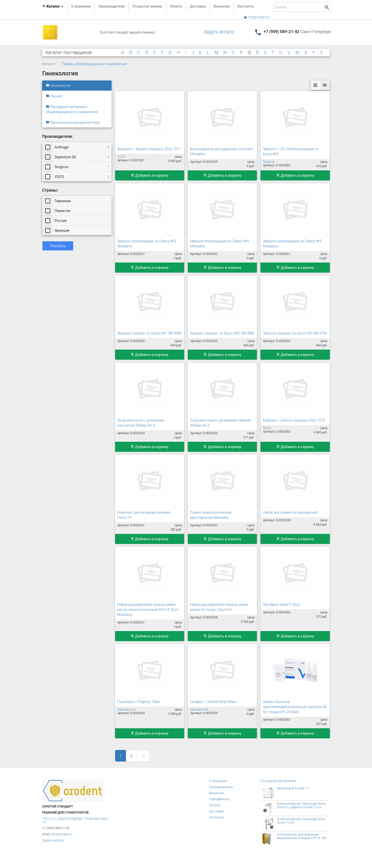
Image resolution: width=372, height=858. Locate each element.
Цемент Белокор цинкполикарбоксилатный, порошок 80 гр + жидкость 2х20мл (295, 707)
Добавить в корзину (150, 175)
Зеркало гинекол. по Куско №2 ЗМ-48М (222, 333)
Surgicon (78, 166)
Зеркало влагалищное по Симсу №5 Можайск (292, 243)
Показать (58, 246)
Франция (57, 230)
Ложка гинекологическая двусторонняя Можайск (210, 514)
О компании (81, 6)
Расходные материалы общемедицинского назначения (72, 109)
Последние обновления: (279, 781)
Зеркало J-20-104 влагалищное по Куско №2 (290, 151)
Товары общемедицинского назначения (94, 64)
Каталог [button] (52, 6)
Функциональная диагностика (72, 122)
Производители (112, 6)
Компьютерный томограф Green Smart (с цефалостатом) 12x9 (301, 805)
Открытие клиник (147, 6)
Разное (54, 96)
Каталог (48, 64)
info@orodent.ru (257, 17)
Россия (56, 220)
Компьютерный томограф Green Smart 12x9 (301, 820)
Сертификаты (219, 799)
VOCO (78, 176)
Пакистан (58, 210)
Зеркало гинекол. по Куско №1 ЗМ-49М (149, 333)
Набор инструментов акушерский (290, 512)
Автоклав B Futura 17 (293, 788)
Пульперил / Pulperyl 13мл (138, 702)
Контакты (245, 6)
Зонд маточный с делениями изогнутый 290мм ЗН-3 (141, 422)
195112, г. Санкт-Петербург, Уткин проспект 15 (75, 820)
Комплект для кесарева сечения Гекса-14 (143, 514)
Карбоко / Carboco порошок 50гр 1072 (294, 420)
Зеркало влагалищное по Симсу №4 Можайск (219, 243)
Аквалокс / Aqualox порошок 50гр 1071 (149, 149)
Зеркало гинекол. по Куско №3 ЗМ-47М (295, 333)
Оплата (176, 6)
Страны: (50, 190)
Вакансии (222, 6)
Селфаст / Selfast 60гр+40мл (213, 702)
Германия (58, 200)
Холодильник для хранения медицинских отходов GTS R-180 (302, 836)
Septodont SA (78, 156)
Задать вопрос (219, 31)
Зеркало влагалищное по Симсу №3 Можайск (146, 243)
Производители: (57, 136)
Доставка (198, 6)
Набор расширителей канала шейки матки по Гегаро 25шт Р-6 (219, 607)
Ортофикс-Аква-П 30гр (281, 605)
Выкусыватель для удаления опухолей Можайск (221, 151)
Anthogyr (78, 146)
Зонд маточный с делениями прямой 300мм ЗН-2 (220, 422)
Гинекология (58, 86)
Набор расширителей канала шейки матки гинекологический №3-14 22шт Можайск (148, 610)
